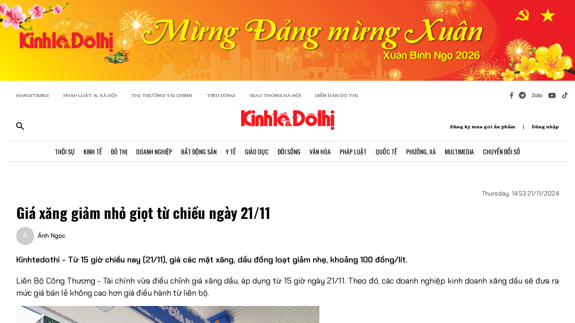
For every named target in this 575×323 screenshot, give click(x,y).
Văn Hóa (320, 151)
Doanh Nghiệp (154, 151)
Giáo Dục (257, 151)
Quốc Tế (386, 151)
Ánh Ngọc (51, 235)
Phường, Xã (421, 151)
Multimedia (459, 151)
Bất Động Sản (199, 151)
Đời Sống (289, 151)
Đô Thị (119, 151)
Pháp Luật (353, 151)
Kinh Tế (93, 151)
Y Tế (231, 151)
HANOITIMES (32, 95)
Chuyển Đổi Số (501, 151)
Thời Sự (65, 151)
